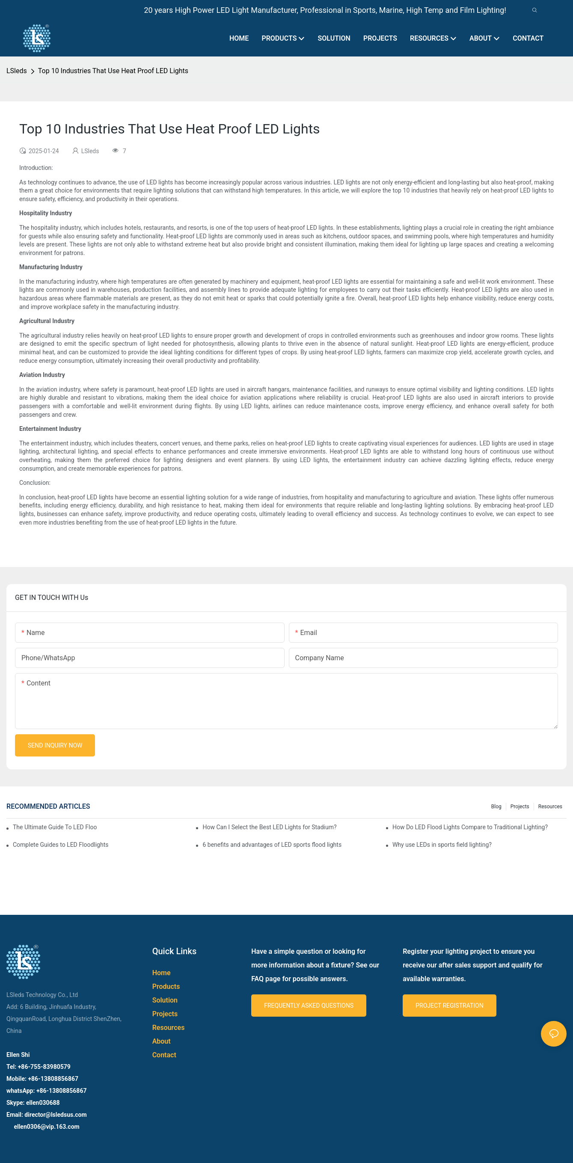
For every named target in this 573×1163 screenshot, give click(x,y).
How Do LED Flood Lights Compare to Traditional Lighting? (470, 827)
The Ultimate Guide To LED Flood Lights (55, 827)
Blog (496, 807)
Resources (550, 807)
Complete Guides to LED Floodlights (60, 844)
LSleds (16, 71)
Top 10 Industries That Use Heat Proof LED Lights (113, 71)
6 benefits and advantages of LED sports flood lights (271, 844)
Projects (520, 807)
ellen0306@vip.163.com (46, 1126)
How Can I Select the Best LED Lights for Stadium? (269, 827)
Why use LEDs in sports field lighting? (442, 844)
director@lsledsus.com (56, 1114)
